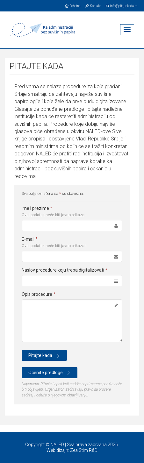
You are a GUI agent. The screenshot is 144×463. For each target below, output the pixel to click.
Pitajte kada (44, 355)
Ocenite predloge (50, 372)
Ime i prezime (54, 211)
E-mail (54, 242)
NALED (57, 444)
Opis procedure (38, 294)
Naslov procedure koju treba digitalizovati (64, 270)
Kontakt (93, 6)
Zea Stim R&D (83, 450)
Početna (72, 6)
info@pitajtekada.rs (121, 6)
